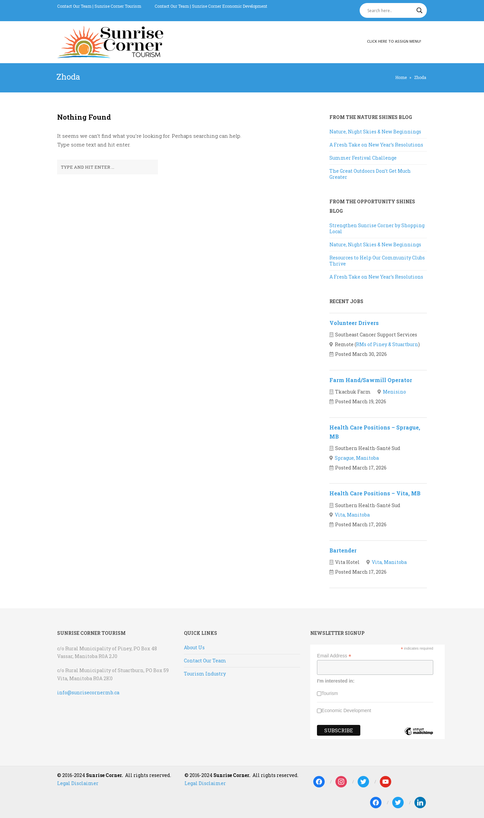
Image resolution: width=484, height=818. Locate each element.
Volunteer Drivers (354, 322)
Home (401, 77)
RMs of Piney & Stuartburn (387, 344)
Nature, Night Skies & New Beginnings (375, 131)
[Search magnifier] (419, 10)
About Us (194, 647)
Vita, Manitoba (352, 515)
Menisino (394, 391)
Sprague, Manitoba (357, 458)
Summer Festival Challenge (363, 158)
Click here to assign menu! (394, 41)
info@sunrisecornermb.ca (88, 692)
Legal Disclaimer (77, 783)
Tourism (329, 693)
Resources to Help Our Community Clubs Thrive (377, 260)
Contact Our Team (74, 6)
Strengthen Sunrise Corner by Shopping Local (377, 228)
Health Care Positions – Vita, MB (374, 493)
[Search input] (390, 10)
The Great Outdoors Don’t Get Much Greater (370, 174)
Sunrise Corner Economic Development (229, 6)
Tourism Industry (205, 673)
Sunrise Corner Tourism (117, 6)
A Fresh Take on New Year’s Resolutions (376, 144)
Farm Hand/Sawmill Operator (370, 379)
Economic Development (346, 710)
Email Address (334, 656)
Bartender (343, 550)
